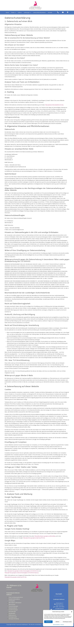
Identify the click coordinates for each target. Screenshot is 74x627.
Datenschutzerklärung (56, 624)
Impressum (62, 624)
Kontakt (50, 12)
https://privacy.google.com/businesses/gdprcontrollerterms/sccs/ (21, 572)
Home (7, 12)
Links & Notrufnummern (39, 12)
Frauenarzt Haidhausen (22, 624)
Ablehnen (57, 621)
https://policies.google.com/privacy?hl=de (34, 538)
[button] (71, 611)
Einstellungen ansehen (67, 621)
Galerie (20, 12)
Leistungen (27, 12)
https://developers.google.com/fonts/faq (44, 536)
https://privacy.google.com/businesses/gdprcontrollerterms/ (23, 571)
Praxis (13, 12)
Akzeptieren (48, 621)
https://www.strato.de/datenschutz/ (54, 105)
